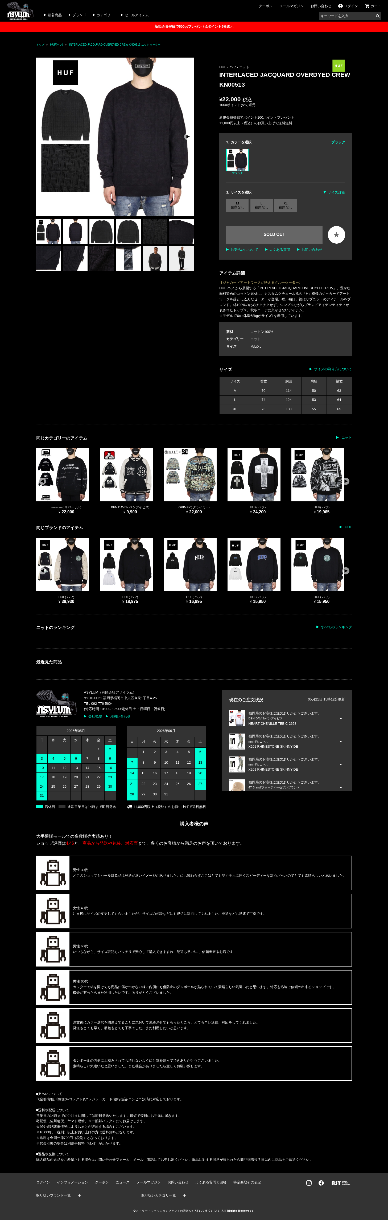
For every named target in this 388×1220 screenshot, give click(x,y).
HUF (348, 527)
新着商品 (55, 15)
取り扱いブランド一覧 (53, 1195)
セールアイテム (137, 15)
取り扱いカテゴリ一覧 (158, 1195)
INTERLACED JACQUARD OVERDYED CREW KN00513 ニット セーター (115, 44)
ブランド (79, 15)
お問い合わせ (321, 6)
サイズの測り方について (333, 369)
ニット (244, 67)
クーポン (266, 6)
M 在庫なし (237, 205)
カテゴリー (105, 15)
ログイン (43, 1182)
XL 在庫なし (285, 205)
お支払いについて (244, 250)
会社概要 (95, 716)
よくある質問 (279, 250)
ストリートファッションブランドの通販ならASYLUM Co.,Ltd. (178, 1211)
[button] (187, 137)
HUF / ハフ (228, 67)
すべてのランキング (336, 627)
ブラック (237, 162)
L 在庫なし (262, 205)
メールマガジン (291, 6)
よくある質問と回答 (210, 1182)
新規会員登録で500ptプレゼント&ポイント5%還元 (194, 27)
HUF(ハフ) (56, 44)
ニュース (123, 1182)
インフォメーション (72, 1182)
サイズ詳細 (336, 192)
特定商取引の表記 (247, 1182)
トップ (40, 44)
